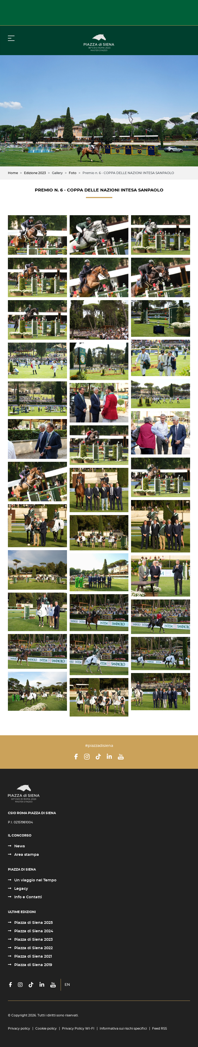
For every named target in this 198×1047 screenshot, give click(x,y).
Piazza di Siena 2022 (33, 948)
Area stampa (26, 855)
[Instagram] (87, 756)
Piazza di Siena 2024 (33, 931)
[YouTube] (121, 757)
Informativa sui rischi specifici (123, 1028)
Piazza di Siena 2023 (33, 940)
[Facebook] (76, 757)
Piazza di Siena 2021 (32, 956)
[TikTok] (98, 757)
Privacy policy (19, 1028)
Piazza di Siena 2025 (33, 923)
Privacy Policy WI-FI (78, 1028)
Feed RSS (159, 1028)
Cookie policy (46, 1028)
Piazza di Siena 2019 (32, 965)
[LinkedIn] (109, 757)
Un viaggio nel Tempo (34, 880)
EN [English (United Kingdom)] (67, 985)
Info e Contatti (27, 897)
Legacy (20, 889)
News (19, 846)
